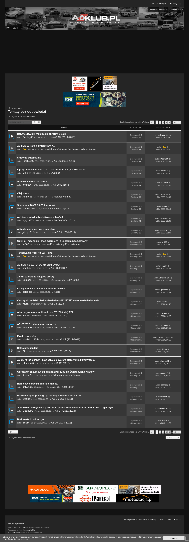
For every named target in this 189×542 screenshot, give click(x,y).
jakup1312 (28, 232)
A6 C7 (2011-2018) (64, 137)
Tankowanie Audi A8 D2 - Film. (34, 253)
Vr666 (25, 244)
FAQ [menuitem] (8, 28)
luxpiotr (26, 399)
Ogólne (56, 173)
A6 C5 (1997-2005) (68, 280)
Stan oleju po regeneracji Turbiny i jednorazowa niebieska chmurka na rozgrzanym (65, 407)
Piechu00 (27, 161)
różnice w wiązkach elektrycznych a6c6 (40, 217)
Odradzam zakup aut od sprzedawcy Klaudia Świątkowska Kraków (55, 371)
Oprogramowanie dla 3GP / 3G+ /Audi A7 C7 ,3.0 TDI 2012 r (51, 169)
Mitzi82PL (27, 410)
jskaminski (28, 363)
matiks (26, 315)
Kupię (57, 291)
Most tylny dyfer (26, 336)
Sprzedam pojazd (59, 208)
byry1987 (27, 220)
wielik (25, 303)
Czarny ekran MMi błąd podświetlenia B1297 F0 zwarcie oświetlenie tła (58, 300)
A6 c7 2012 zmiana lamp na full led (37, 324)
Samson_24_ (29, 280)
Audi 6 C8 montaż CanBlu (32, 181)
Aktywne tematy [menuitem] (177, 9)
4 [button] (166, 122)
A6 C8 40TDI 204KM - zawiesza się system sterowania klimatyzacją (56, 360)
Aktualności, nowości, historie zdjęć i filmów (72, 149)
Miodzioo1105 (30, 339)
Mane (25, 208)
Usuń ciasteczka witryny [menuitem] (147, 519)
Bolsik (25, 422)
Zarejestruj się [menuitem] (159, 3)
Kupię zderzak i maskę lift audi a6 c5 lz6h (41, 288)
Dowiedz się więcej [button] (21, 539)
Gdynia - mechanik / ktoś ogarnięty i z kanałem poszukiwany (52, 241)
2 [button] (160, 122)
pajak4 (26, 268)
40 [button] (175, 122)
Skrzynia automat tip (29, 157)
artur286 (27, 184)
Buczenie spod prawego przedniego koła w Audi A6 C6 (49, 395)
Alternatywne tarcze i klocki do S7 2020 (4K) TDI (45, 312)
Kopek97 (27, 327)
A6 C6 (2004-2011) (64, 161)
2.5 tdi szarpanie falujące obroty (35, 276)
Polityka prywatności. (16, 524)
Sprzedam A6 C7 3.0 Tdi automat (36, 205)
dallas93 (27, 387)
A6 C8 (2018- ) (61, 184)
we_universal (16, 532)
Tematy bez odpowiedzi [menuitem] (158, 9)
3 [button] (163, 122)
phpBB (25, 527)
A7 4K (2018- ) (59, 315)
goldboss (27, 291)
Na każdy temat (61, 196)
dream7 (26, 375)
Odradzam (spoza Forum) (66, 375)
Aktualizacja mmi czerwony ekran (36, 229)
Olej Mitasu (23, 193)
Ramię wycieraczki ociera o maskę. (37, 383)
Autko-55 (27, 196)
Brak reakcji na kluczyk (30, 419)
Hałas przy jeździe (27, 348)
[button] (152, 122)
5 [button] (169, 122)
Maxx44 (26, 173)
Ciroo (25, 351)
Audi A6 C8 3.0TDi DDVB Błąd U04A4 (38, 264)
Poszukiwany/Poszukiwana (65, 244)
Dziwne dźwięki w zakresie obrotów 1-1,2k (41, 134)
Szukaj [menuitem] (15, 28)
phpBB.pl (32, 530)
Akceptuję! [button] (174, 538)
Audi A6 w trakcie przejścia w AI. (36, 145)
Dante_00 (27, 137)
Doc (24, 149)
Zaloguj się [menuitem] (175, 3)
